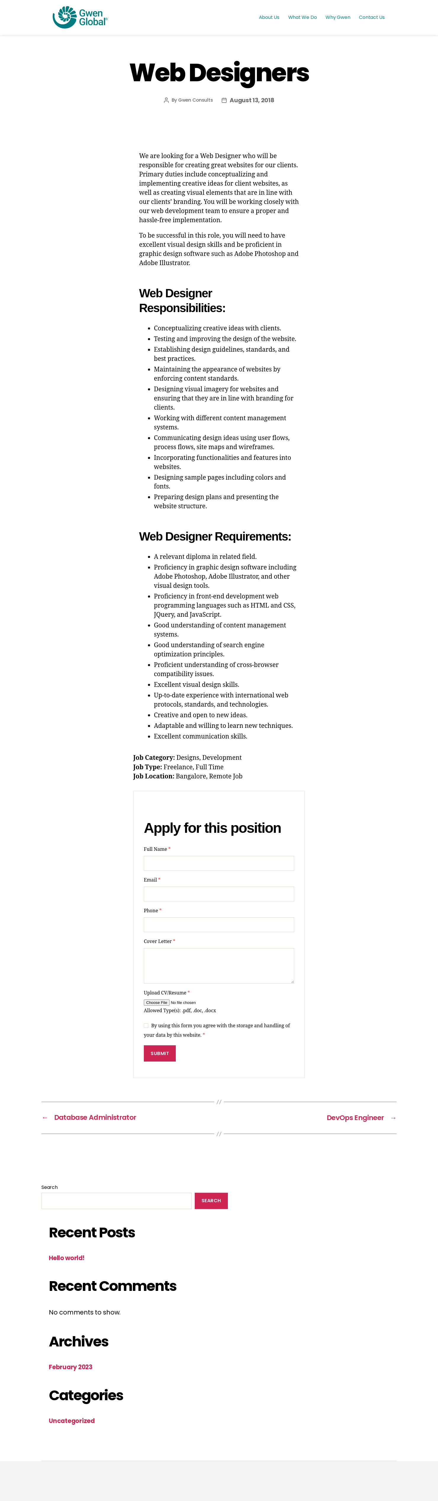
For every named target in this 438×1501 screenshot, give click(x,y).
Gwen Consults (195, 100)
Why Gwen (338, 17)
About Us (269, 17)
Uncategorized (72, 1420)
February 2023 (71, 1366)
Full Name (157, 849)
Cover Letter (159, 942)
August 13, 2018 (252, 100)
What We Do (302, 17)
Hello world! (67, 1257)
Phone (153, 911)
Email (152, 880)
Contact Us (372, 17)
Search (49, 1187)
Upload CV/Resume (167, 993)
